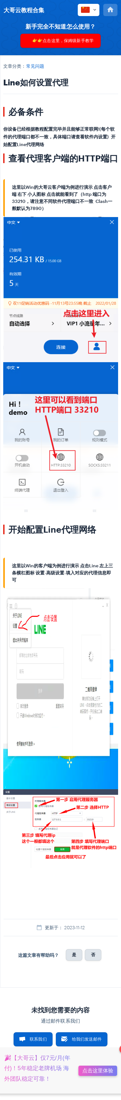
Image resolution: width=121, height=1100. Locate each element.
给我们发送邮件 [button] (87, 1039)
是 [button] (74, 954)
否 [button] (93, 954)
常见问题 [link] (35, 66)
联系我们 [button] (38, 1039)
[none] (24, 10)
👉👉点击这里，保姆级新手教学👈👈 (63, 43)
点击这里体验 (97, 1070)
